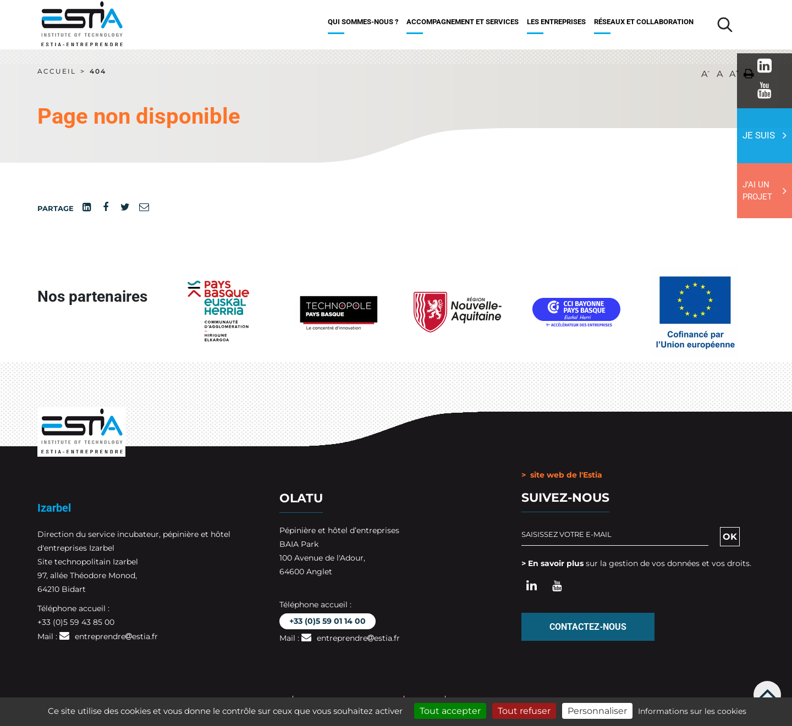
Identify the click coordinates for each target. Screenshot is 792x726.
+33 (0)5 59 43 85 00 (75, 622)
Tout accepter (450, 711)
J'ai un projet (757, 191)
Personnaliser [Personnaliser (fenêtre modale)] (597, 711)
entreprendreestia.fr (116, 636)
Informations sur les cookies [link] (692, 711)
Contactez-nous (587, 627)
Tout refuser (524, 711)
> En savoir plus (552, 563)
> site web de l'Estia (561, 475)
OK (730, 536)
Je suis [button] (759, 135)
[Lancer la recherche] (725, 24)
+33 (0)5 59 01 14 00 (327, 621)
